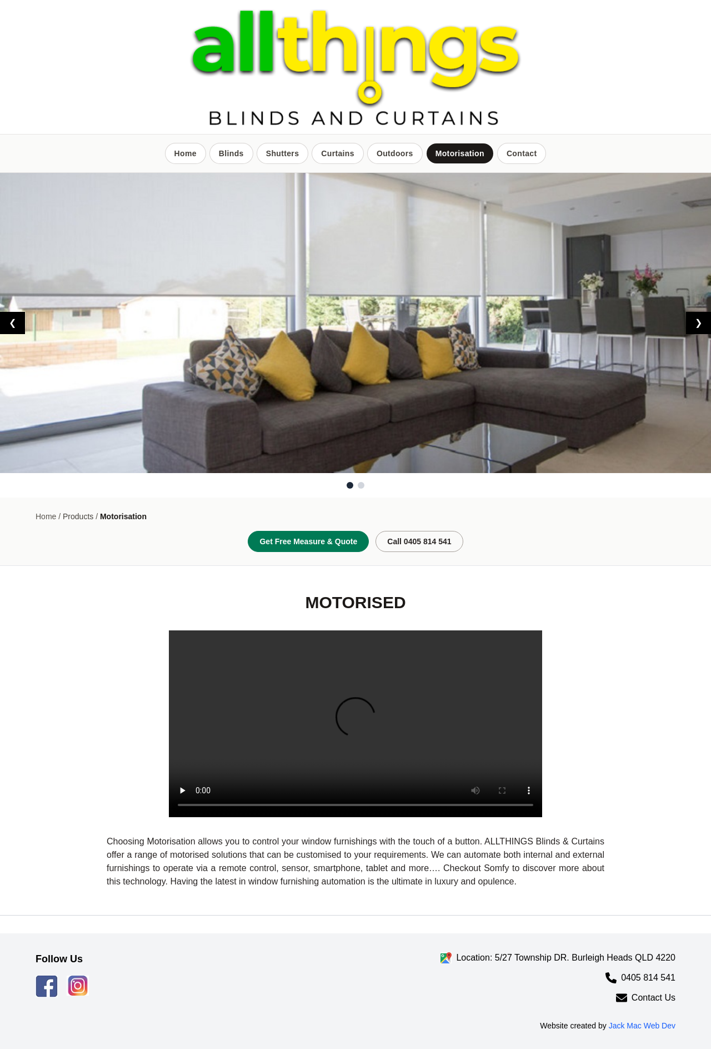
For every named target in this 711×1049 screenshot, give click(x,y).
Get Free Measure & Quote (308, 541)
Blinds (231, 153)
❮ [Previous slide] (12, 322)
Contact (522, 153)
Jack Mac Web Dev (642, 1025)
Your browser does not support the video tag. (355, 723)
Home (185, 153)
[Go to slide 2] (361, 485)
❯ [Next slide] (698, 322)
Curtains (337, 153)
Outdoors (395, 153)
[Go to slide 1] (350, 485)
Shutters (282, 153)
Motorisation (459, 153)
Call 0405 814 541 (419, 541)
